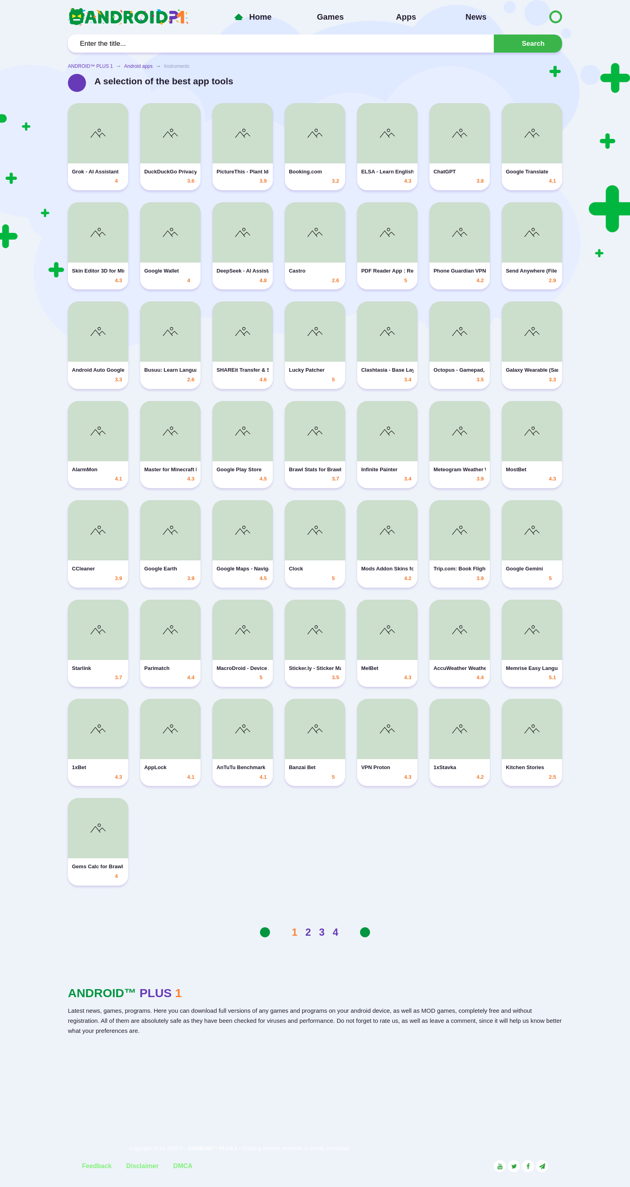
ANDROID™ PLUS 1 (90, 66)
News (476, 16)
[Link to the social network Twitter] (514, 1166)
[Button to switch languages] (538, 16)
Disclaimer (142, 1166)
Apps (406, 16)
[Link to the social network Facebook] (528, 1166)
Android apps (138, 66)
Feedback (97, 1166)
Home (260, 16)
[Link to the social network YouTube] (500, 1166)
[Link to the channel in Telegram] (542, 1166)
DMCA (182, 1166)
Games (330, 16)
